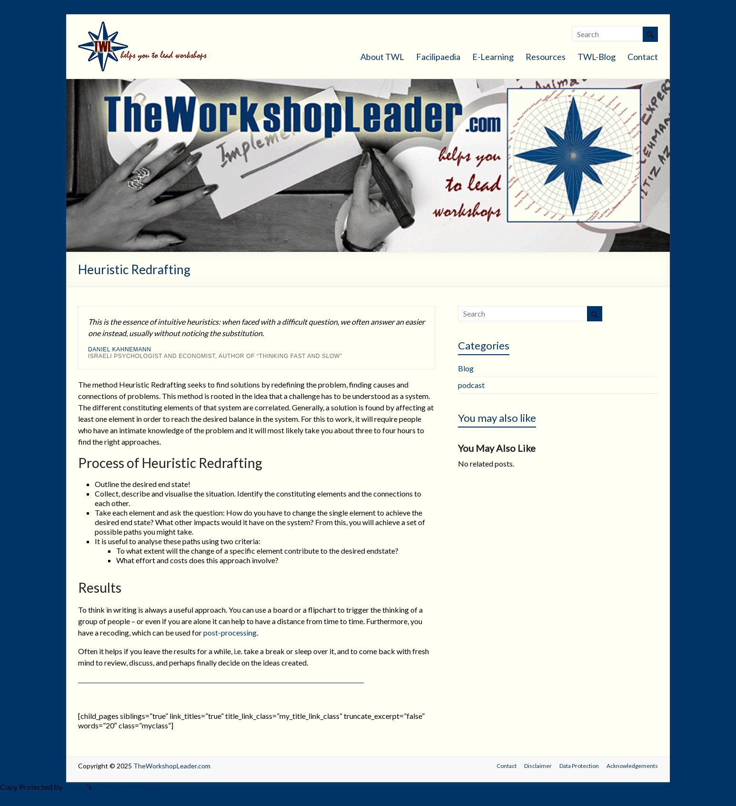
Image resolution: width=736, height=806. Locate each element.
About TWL (382, 56)
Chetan (75, 786)
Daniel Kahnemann (119, 349)
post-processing (230, 632)
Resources (546, 56)
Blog (466, 368)
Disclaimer (538, 765)
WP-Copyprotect (122, 786)
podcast (471, 384)
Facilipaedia (438, 56)
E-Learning (493, 56)
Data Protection (579, 765)
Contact (642, 56)
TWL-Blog (596, 56)
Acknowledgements (632, 765)
